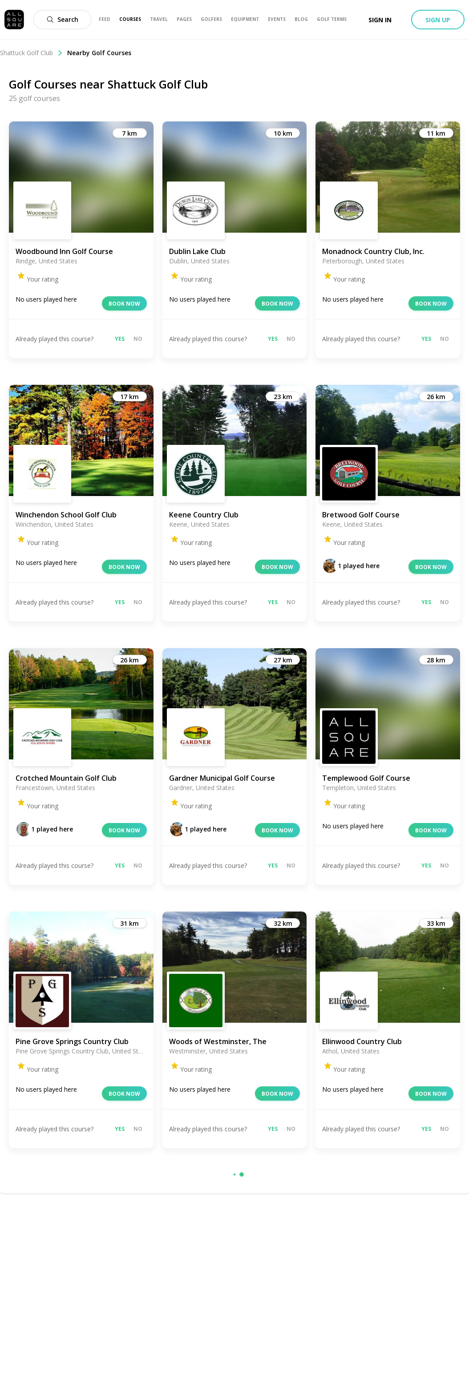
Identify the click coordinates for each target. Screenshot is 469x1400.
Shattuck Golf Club (31, 52)
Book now (124, 303)
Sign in (380, 20)
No (137, 339)
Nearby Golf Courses (99, 52)
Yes (120, 339)
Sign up (437, 20)
